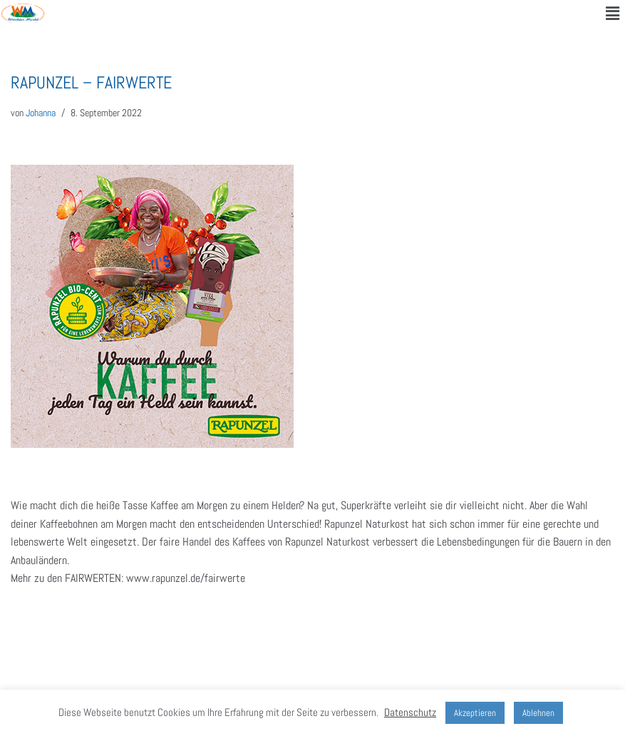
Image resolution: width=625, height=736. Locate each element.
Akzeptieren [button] (475, 713)
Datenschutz (410, 712)
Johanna (41, 112)
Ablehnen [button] (538, 713)
